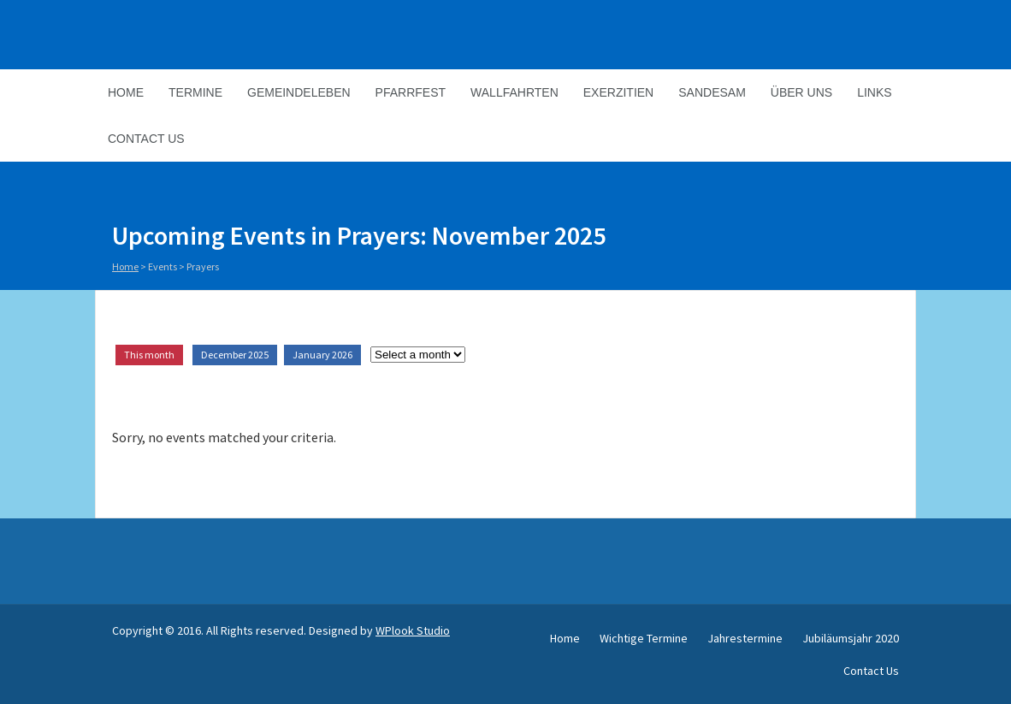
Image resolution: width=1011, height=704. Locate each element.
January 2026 (322, 354)
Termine (195, 92)
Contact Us (146, 138)
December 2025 (235, 354)
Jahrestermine (745, 638)
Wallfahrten (514, 92)
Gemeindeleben (299, 92)
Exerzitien (618, 92)
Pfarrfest (410, 92)
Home (126, 92)
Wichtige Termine (644, 638)
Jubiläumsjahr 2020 (850, 638)
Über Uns (801, 92)
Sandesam (712, 92)
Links (874, 92)
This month (149, 354)
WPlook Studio (412, 630)
